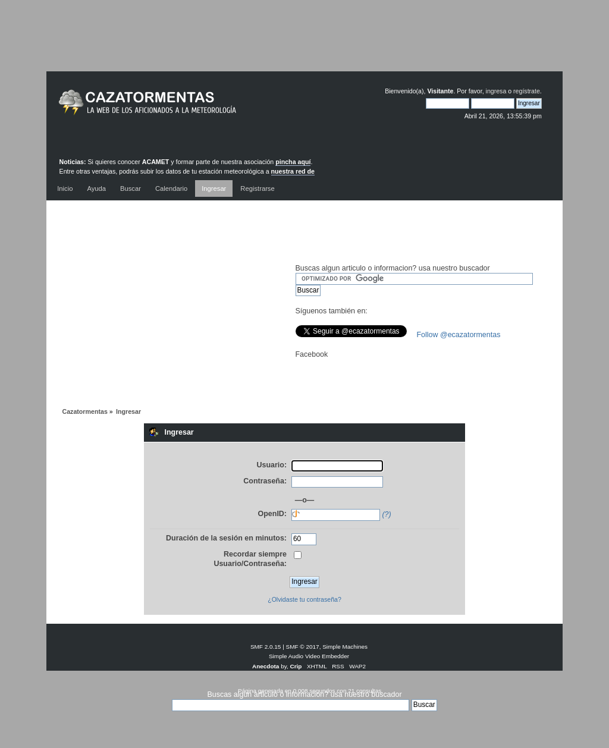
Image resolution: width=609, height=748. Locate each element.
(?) (386, 514)
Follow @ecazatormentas (459, 335)
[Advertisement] (304, 44)
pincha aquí (292, 161)
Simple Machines (345, 646)
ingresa (496, 91)
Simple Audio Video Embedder (309, 656)
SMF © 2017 (302, 646)
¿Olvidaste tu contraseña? (304, 599)
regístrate (526, 91)
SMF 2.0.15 (265, 646)
